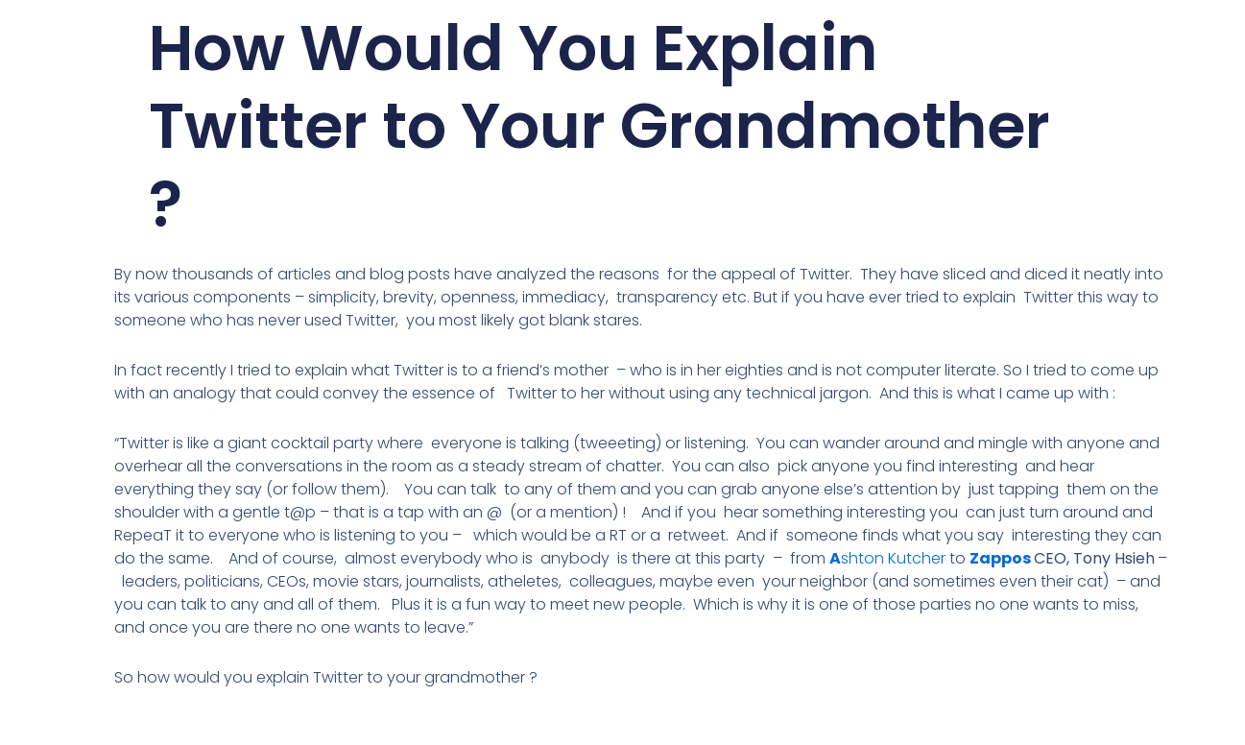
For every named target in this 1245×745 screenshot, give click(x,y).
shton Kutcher (893, 558)
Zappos (1000, 558)
